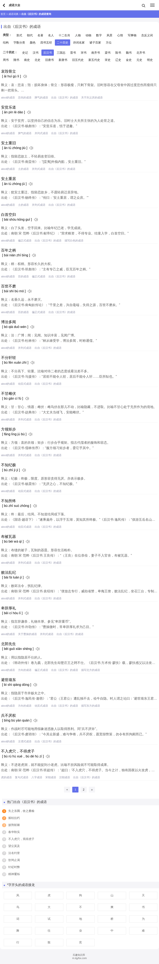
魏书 (129, 52)
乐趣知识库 (79, 954)
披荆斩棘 (14, 825)
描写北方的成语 (90, 670)
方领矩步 (8, 429)
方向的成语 (24, 670)
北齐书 (140, 52)
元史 (139, 60)
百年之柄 (8, 250)
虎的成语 (6, 777)
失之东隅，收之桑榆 (21, 811)
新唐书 (63, 60)
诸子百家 (95, 42)
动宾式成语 (24, 383)
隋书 (16, 60)
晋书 (73, 52)
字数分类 (19, 42)
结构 (6, 42)
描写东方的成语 (90, 705)
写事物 (132, 35)
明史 (150, 60)
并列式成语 (41, 133)
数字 (99, 35)
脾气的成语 (41, 97)
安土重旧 (8, 143)
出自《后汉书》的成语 (64, 97)
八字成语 (36, 777)
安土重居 (8, 179)
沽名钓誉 (14, 853)
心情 (120, 35)
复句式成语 (21, 777)
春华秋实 (14, 832)
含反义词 (147, 35)
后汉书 (47, 52)
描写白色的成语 (74, 240)
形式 (19, 35)
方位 (109, 42)
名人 (51, 35)
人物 (78, 35)
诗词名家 (79, 42)
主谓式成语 (24, 741)
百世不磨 (8, 286)
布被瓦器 (8, 537)
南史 (27, 60)
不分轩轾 (8, 358)
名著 (40, 35)
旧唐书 (49, 60)
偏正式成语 (24, 240)
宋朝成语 (50, 777)
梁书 (108, 52)
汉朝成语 (64, 777)
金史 (129, 60)
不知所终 (8, 501)
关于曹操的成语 (27, 634)
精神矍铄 (14, 874)
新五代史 (94, 60)
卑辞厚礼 (8, 608)
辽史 (118, 60)
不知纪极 (8, 465)
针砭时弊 (14, 867)
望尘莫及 (14, 846)
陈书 (118, 52)
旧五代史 (78, 60)
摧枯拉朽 (14, 818)
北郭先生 (8, 644)
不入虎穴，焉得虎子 (21, 839)
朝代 (30, 35)
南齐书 (95, 52)
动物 (88, 35)
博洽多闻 (8, 322)
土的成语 (23, 168)
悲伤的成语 (24, 97)
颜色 (33, 42)
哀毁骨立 (8, 71)
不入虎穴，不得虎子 (18, 751)
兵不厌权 (8, 715)
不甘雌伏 (8, 394)
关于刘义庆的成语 (92, 97)
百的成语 (23, 276)
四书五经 (46, 42)
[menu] (152, 5)
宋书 (84, 52)
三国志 (61, 52)
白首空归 (8, 215)
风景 (109, 35)
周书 (6, 60)
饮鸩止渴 (14, 860)
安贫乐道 (8, 107)
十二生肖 (64, 35)
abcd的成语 (8, 97)
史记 (25, 52)
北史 (37, 60)
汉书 (36, 52)
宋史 (108, 60)
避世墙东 (8, 680)
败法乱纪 (8, 572)
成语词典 (13, 14)
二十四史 (62, 42)
